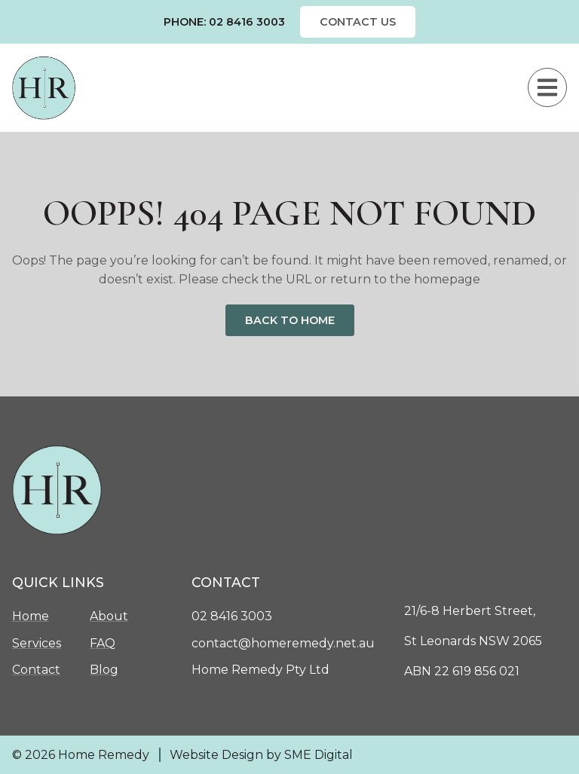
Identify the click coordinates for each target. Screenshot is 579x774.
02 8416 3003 (231, 616)
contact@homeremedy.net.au (283, 643)
